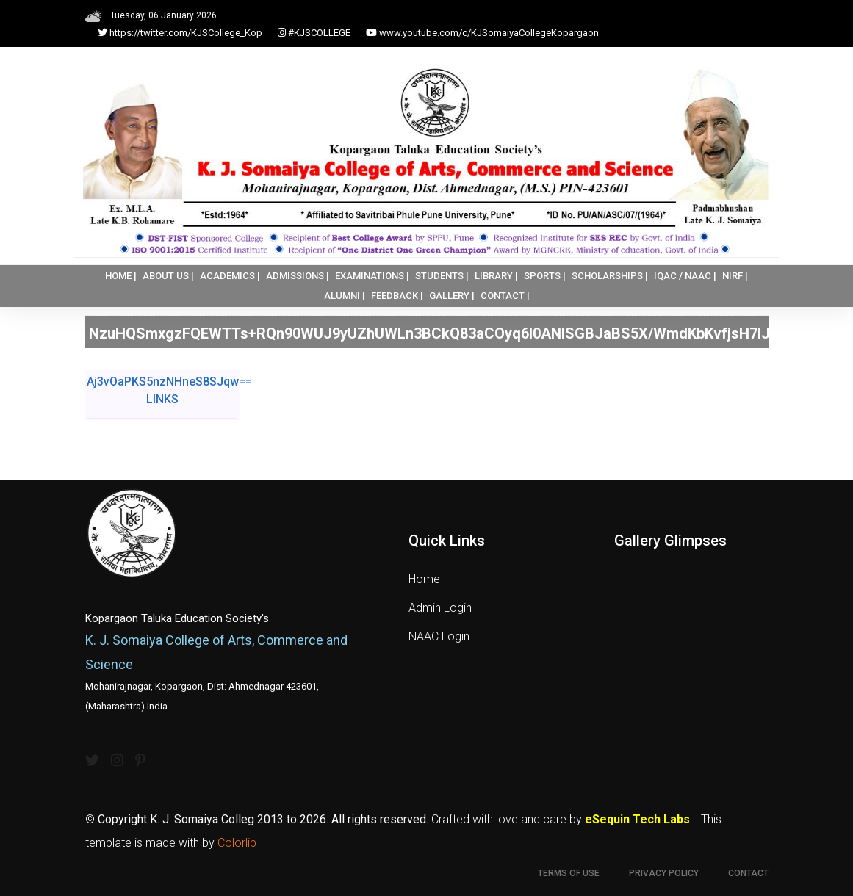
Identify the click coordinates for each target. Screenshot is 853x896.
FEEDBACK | (397, 295)
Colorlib (236, 843)
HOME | (121, 275)
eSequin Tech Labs (637, 819)
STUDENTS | (442, 275)
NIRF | (735, 275)
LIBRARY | (496, 275)
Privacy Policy (664, 873)
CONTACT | (505, 295)
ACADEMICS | (230, 275)
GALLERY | (452, 295)
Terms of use (569, 873)
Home (424, 579)
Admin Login (440, 608)
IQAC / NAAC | (685, 275)
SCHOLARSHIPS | (610, 275)
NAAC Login (438, 636)
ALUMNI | (344, 295)
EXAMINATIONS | (372, 275)
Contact (748, 873)
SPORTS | (545, 275)
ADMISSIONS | (297, 275)
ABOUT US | (168, 275)
